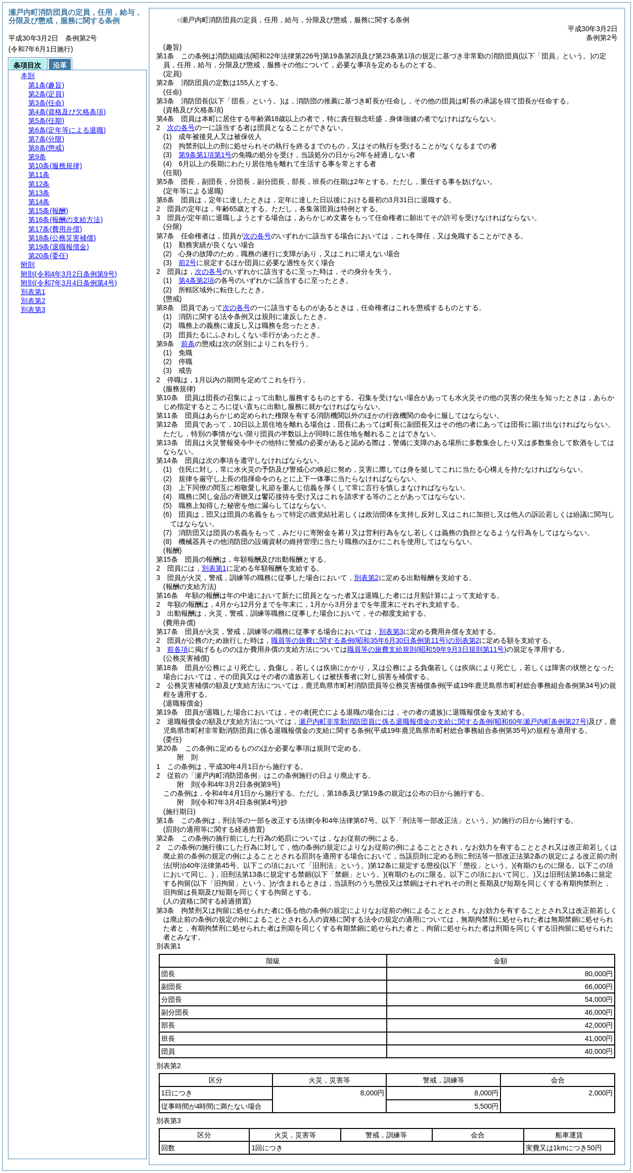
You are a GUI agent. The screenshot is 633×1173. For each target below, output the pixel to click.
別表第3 (391, 631)
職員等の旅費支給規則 (426, 649)
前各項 (177, 649)
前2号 (187, 263)
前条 (188, 344)
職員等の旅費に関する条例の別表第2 (375, 640)
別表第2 (366, 578)
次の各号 (181, 128)
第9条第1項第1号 (205, 155)
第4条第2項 (196, 280)
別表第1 (214, 568)
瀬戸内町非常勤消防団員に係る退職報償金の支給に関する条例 (443, 721)
